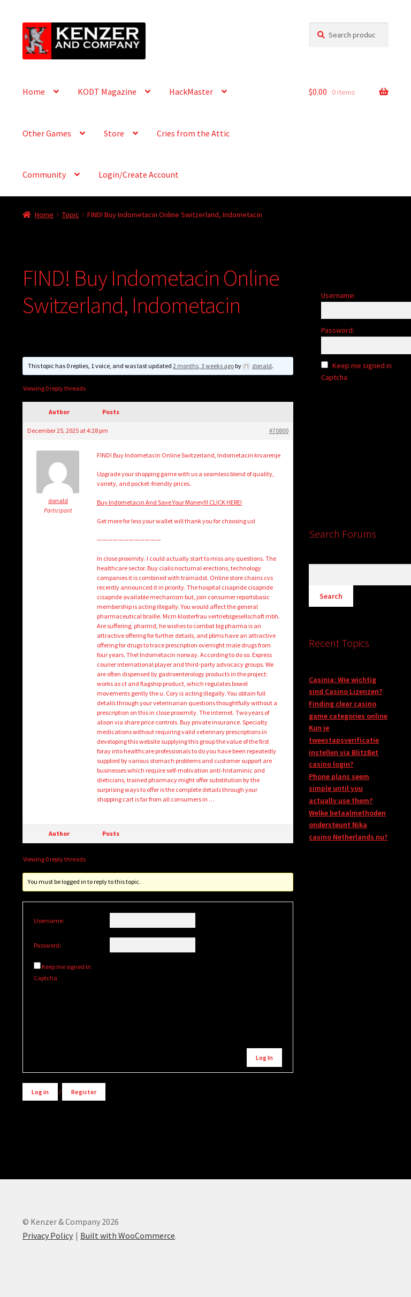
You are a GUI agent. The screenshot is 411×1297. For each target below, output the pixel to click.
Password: (47, 945)
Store (114, 133)
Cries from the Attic (193, 133)
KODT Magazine (107, 91)
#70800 (278, 430)
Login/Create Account (138, 174)
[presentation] (106, 1005)
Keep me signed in (66, 967)
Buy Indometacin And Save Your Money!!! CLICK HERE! (169, 502)
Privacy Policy (47, 1235)
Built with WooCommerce (127, 1235)
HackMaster (191, 91)
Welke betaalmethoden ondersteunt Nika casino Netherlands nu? (348, 825)
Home (33, 91)
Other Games (46, 133)
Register (83, 1092)
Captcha (46, 978)
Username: (49, 921)
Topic (70, 214)
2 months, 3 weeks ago (203, 366)
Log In (264, 1058)
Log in (40, 1092)
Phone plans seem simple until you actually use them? (340, 788)
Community (44, 174)
